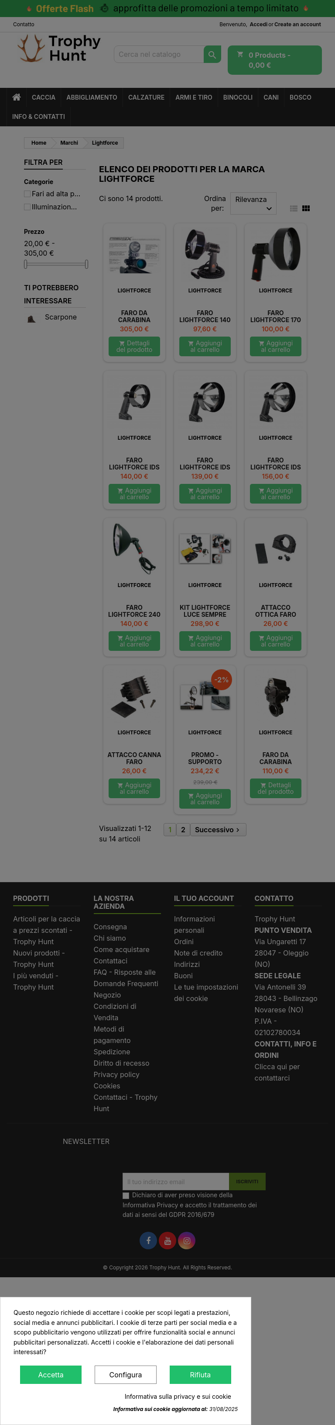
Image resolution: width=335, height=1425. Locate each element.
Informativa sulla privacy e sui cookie (178, 1396)
